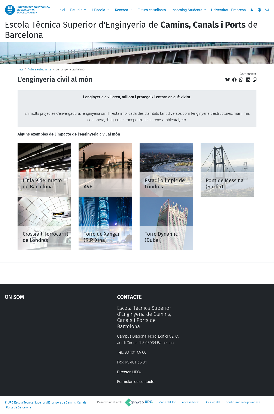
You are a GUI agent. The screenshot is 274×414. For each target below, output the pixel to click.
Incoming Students (187, 10)
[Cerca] (267, 10)
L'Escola (98, 10)
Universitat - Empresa (228, 10)
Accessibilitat (191, 402)
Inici (61, 10)
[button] (86, 10)
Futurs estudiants (152, 10)
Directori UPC (128, 372)
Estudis (76, 10)
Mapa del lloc (167, 402)
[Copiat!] (254, 79)
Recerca (121, 10)
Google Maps (47, 337)
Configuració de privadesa (243, 402)
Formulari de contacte (135, 381)
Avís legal (212, 402)
